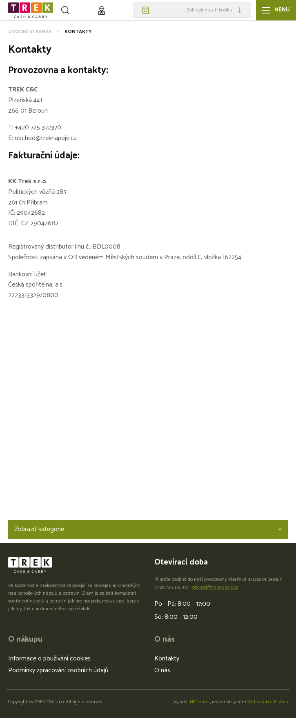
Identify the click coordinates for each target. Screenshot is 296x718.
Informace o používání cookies (49, 658)
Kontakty (166, 658)
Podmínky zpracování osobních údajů (58, 670)
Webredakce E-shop (267, 702)
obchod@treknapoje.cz (215, 587)
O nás (162, 670)
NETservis (200, 702)
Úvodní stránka (30, 32)
